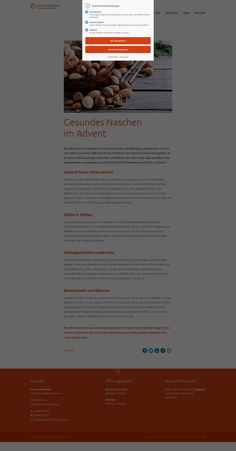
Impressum (123, 57)
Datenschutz (113, 57)
